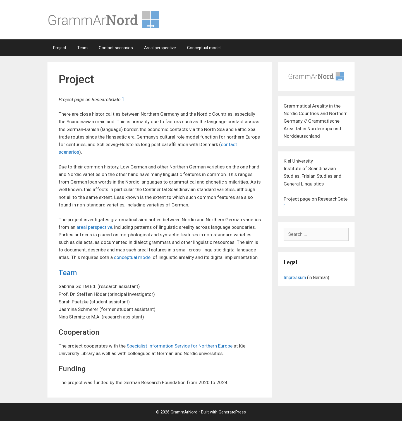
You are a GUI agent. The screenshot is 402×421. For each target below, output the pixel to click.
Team (82, 47)
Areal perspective (160, 47)
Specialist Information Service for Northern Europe (180, 346)
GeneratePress (232, 412)
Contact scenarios (116, 47)
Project (59, 47)
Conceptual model (204, 47)
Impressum (295, 277)
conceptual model (133, 257)
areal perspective (94, 227)
